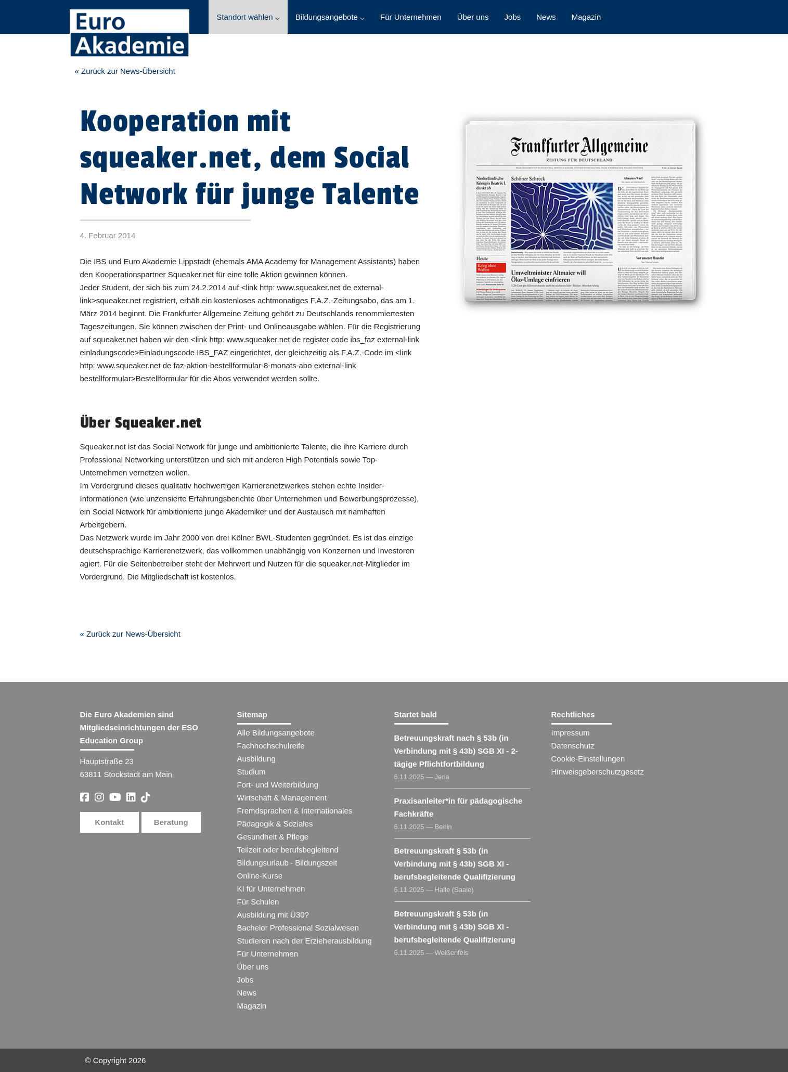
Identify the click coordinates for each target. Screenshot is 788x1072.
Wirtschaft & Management (282, 797)
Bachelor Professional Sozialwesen (298, 927)
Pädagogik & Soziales (275, 823)
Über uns (473, 16)
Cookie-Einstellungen (588, 758)
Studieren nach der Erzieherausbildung (304, 940)
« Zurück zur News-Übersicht (125, 71)
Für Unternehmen (411, 16)
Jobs (513, 16)
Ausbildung (256, 758)
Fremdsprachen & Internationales (295, 810)
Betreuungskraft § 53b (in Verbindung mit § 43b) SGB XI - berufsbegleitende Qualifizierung (454, 863)
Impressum (570, 732)
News (546, 16)
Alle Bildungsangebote (276, 732)
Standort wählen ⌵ (248, 16)
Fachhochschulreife (271, 745)
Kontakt (109, 822)
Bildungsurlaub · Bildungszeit (287, 862)
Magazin (586, 16)
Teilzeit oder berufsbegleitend (288, 849)
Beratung (171, 822)
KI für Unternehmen (271, 888)
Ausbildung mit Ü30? (273, 914)
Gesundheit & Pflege (273, 836)
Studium (251, 771)
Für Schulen (258, 901)
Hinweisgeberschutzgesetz (597, 771)
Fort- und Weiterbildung (277, 784)
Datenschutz (573, 745)
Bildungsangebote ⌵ (330, 16)
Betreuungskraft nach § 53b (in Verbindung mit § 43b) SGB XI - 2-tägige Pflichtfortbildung (456, 750)
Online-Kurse (260, 875)
